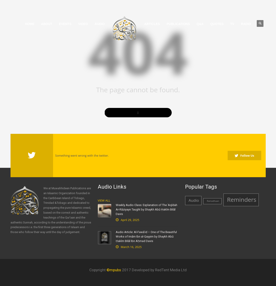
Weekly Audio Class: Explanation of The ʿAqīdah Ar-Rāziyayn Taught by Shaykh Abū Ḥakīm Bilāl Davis (146, 209)
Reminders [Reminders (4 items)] (241, 200)
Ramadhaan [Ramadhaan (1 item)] (213, 201)
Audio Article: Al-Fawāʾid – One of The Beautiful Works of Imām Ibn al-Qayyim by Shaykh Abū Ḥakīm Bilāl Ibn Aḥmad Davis (146, 236)
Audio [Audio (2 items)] (194, 200)
